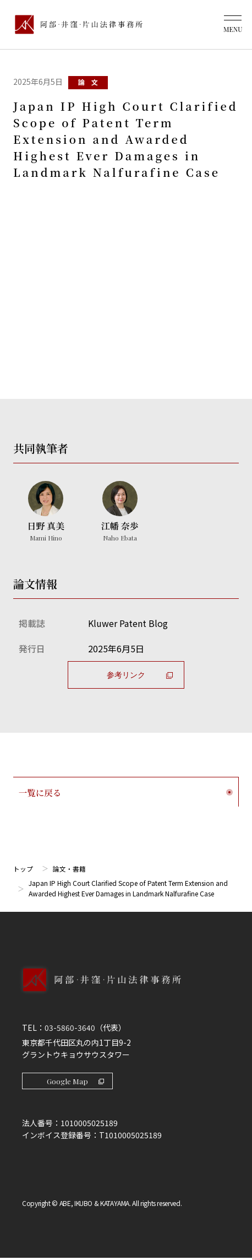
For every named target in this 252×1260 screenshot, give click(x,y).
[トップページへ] (126, 992)
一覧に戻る (126, 792)
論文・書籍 (69, 869)
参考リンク (140, 674)
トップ (23, 869)
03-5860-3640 (70, 1028)
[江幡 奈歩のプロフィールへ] (119, 512)
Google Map (77, 1082)
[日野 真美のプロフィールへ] (45, 512)
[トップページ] (76, 24)
